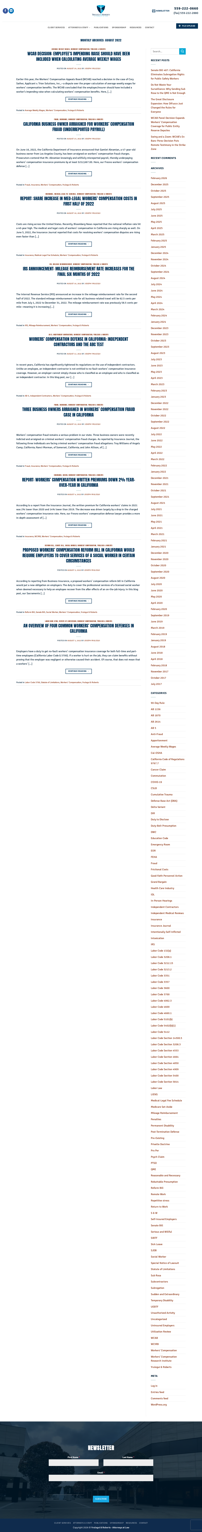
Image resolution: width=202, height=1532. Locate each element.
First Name (74, 1457)
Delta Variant (158, 807)
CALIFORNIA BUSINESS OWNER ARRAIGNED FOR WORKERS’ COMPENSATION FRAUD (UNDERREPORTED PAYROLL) (78, 126)
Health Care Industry (162, 888)
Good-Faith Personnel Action (166, 875)
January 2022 (158, 471)
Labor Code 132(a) (161, 950)
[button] (160, 10)
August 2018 (158, 646)
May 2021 (156, 521)
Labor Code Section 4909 (165, 1069)
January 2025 (158, 247)
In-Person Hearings (161, 900)
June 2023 (157, 365)
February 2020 (159, 609)
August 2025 (158, 203)
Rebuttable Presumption (164, 1181)
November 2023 (159, 334)
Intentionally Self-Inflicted (166, 932)
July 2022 (156, 434)
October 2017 (158, 678)
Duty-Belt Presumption (163, 825)
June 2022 (157, 440)
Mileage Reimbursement (62, 264)
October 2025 (158, 190)
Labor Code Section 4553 (165, 1050)
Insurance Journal (161, 925)
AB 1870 (156, 715)
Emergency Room (160, 844)
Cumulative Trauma (161, 794)
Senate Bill (59, 545)
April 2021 (157, 528)
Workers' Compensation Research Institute (164, 1359)
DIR (153, 813)
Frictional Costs (159, 869)
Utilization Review (161, 1331)
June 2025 (157, 215)
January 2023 (158, 396)
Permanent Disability (162, 1125)
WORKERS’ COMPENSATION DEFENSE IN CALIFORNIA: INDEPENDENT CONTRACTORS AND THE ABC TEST (78, 341)
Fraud (56, 119)
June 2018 (157, 652)
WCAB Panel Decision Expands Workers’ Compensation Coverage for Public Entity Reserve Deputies (168, 124)
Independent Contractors (63, 334)
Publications (101, 27)
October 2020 (158, 565)
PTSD (154, 1163)
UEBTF (154, 1306)
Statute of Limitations (67, 621)
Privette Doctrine (160, 1144)
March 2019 (157, 628)
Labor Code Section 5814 (165, 1081)
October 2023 (158, 340)
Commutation (158, 775)
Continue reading (78, 99)
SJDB (154, 1250)
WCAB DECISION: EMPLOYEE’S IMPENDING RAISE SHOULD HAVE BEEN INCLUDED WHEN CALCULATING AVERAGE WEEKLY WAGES (78, 56)
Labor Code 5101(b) (161, 1019)
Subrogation (157, 1288)
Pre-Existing (157, 1138)
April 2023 (157, 378)
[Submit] (182, 51)
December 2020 (159, 553)
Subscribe (101, 1499)
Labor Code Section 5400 (165, 1075)
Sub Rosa (156, 1275)
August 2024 (158, 278)
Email (101, 1472)
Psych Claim (157, 1157)
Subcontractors (159, 1281)
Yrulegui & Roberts (98, 49)
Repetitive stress (160, 1200)
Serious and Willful (161, 1231)
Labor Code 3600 (160, 988)
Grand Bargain (159, 882)
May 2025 (156, 221)
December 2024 (159, 253)
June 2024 (157, 290)
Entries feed (157, 1392)
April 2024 (157, 303)
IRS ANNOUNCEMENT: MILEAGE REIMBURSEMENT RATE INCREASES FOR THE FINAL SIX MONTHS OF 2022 (78, 271)
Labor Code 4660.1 (161, 1013)
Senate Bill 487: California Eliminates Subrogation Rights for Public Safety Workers (167, 74)
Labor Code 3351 (160, 975)
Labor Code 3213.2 (161, 969)
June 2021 (157, 515)
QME (153, 1169)
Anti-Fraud (157, 734)
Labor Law (156, 1088)
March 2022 (157, 459)
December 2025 (159, 184)
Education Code (159, 838)
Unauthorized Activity (163, 1313)
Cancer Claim (158, 769)
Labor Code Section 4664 (165, 1056)
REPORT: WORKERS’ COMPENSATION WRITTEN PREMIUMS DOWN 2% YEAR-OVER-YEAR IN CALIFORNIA (78, 482)
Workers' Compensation (80, 49)
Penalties (156, 1119)
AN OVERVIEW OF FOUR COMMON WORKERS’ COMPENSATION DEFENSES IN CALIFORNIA (78, 628)
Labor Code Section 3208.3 (166, 1044)
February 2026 (159, 178)
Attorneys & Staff (79, 27)
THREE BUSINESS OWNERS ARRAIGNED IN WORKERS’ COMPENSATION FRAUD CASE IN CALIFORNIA (78, 412)
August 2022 (158, 428)
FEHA (154, 857)
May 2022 (156, 446)
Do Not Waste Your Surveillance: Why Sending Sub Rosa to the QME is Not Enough (168, 89)
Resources (135, 27)
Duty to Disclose (160, 819)
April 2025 (157, 228)
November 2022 (159, 409)
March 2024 (157, 309)
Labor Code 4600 (160, 1006)
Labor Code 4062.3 (161, 1000)
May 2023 (156, 371)
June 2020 (157, 590)
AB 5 (50, 334)
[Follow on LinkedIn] (11, 11)
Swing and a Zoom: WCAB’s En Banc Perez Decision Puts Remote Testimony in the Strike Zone (168, 143)
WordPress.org (159, 1404)
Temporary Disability (162, 1300)
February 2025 (159, 240)
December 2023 (159, 328)
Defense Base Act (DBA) (164, 800)
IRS (50, 264)
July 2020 (156, 584)
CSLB (154, 788)
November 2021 (159, 484)
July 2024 (156, 284)
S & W (154, 1213)
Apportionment (159, 740)
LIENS (154, 1094)
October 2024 (158, 265)
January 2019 (158, 640)
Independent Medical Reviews (167, 913)
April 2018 (157, 659)
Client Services (56, 27)
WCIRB (65, 475)
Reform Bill (49, 545)
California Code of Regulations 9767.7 (167, 761)
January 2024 (158, 321)
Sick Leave (156, 1244)
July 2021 (156, 509)
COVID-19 (156, 782)
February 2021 (159, 540)
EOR (153, 850)
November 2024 (159, 259)
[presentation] (66, 1490)
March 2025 (157, 234)
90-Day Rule (158, 703)
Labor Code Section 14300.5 (166, 1038)
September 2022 (160, 421)
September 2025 (160, 197)
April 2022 (157, 453)
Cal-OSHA (156, 753)
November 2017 (159, 671)
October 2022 (158, 415)
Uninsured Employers (162, 1325)
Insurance (63, 119)
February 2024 (159, 315)
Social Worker (70, 545)
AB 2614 (156, 721)
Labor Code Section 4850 (165, 1063)
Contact (149, 27)
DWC (153, 832)
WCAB (154, 1338)
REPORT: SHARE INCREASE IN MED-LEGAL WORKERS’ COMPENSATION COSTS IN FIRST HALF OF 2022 (78, 201)
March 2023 (157, 384)
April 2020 (157, 603)
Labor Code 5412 (160, 1032)
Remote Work (158, 1194)
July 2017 (156, 684)
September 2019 (160, 615)
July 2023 (156, 359)
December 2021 (159, 478)
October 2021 (158, 490)
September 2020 (160, 571)
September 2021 (160, 496)
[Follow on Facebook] (5, 11)
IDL (153, 894)
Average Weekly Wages (61, 49)
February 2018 (159, 665)
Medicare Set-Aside (161, 1107)
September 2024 (160, 271)
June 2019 (157, 621)
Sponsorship (119, 27)
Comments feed (159, 1398)
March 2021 (157, 534)
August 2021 (158, 503)
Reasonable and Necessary (165, 1175)
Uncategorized (159, 1319)
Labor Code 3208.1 (161, 957)
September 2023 (160, 346)
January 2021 (158, 546)
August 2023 (158, 353)
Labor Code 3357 (160, 982)
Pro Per (155, 1150)
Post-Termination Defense (165, 1131)
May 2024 (156, 297)
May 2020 (156, 596)
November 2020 (159, 559)
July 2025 (156, 209)
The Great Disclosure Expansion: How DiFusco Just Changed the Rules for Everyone (167, 105)
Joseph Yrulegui (92, 68)
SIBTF (154, 1238)
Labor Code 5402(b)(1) (163, 1025)
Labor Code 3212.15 (162, 963)
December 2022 (159, 403)
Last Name (128, 1457)
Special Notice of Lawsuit (165, 1263)
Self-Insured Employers (164, 1219)
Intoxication (157, 938)
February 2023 (159, 390)
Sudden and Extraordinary (165, 1294)
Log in (154, 1385)
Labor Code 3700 (51, 621)
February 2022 (159, 465)
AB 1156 (156, 709)
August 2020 (158, 577)
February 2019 (159, 634)
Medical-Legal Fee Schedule (65, 194)
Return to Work (159, 1206)
